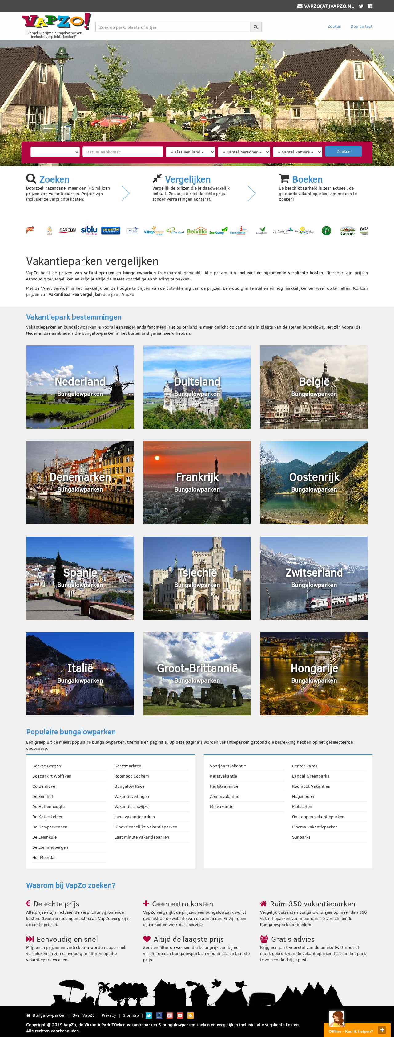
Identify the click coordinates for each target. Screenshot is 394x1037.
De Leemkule (44, 837)
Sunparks (301, 837)
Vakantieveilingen (132, 796)
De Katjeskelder (47, 816)
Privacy (109, 1015)
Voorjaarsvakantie (228, 766)
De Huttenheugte (48, 806)
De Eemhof (42, 796)
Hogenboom (304, 796)
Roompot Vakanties (311, 786)
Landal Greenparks (310, 776)
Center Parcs (304, 766)
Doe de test (361, 26)
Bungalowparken (49, 1015)
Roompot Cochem (132, 776)
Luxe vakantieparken (135, 816)
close (382, 1030)
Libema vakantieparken (315, 827)
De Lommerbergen (50, 847)
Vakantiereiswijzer (132, 806)
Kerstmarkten (128, 766)
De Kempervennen (49, 827)
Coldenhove (43, 786)
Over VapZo (83, 1015)
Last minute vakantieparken (142, 837)
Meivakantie (221, 806)
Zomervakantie (224, 796)
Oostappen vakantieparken (318, 816)
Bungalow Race (129, 786)
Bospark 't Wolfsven (51, 776)
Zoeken (334, 26)
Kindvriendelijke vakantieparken (146, 827)
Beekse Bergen (46, 766)
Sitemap (131, 1015)
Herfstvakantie (224, 786)
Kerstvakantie (223, 776)
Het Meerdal (44, 857)
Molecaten (302, 806)
